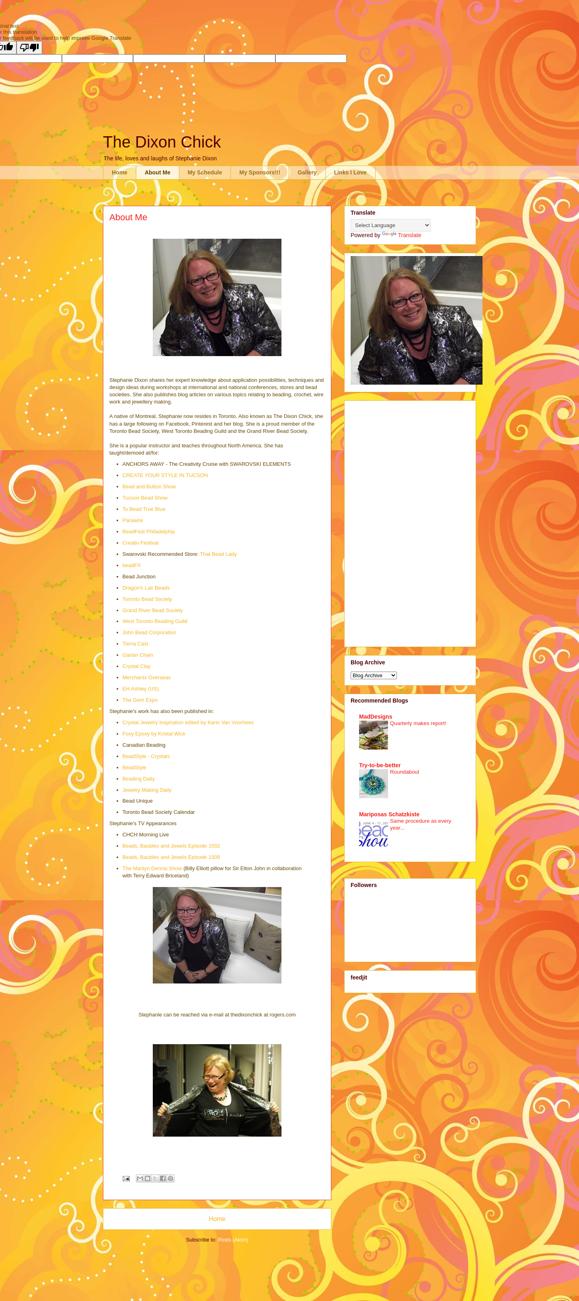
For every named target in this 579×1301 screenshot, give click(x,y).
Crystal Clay (137, 666)
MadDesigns (375, 716)
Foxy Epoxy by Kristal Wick (154, 734)
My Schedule (205, 172)
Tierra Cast (135, 644)
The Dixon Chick (162, 142)
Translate (401, 235)
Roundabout (404, 772)
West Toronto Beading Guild (155, 621)
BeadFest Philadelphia (149, 532)
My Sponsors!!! (259, 172)
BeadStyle (134, 767)
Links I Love (350, 172)
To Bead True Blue (144, 509)
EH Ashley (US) (141, 689)
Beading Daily (139, 779)
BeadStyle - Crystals (146, 756)
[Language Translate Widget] (391, 225)
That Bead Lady (218, 554)
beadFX (132, 565)
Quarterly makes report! (418, 723)
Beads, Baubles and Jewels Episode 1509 (171, 857)
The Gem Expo (140, 700)
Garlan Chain (138, 655)
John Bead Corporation (150, 632)
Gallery (307, 172)
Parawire (133, 520)
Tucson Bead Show (145, 498)
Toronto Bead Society (147, 599)
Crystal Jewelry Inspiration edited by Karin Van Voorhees (188, 722)
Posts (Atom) (233, 1240)
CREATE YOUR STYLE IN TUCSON (165, 475)
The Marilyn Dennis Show (152, 868)
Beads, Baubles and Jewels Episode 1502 (171, 846)
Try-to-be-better (379, 765)
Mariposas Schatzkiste (389, 814)
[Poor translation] (29, 47)
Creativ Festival (141, 543)
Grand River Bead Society (153, 610)
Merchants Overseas (147, 677)
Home (119, 172)
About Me (157, 172)
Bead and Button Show (149, 487)
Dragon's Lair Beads (146, 588)
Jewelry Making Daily (147, 790)
